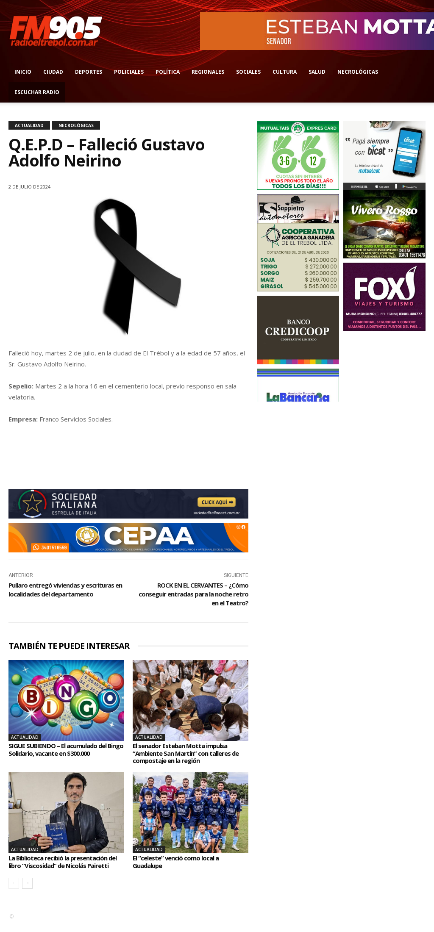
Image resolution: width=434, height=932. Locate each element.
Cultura (285, 71)
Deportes (88, 71)
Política (168, 71)
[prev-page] (13, 890)
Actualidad (29, 125)
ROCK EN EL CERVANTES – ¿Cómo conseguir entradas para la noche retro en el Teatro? (193, 594)
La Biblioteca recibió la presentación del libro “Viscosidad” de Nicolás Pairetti (62, 865)
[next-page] (27, 890)
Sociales (248, 71)
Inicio (22, 71)
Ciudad (53, 71)
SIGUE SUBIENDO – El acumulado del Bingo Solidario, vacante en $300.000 (62, 749)
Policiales (129, 71)
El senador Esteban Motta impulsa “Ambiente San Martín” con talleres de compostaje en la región (190, 753)
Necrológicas (357, 71)
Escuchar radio (36, 92)
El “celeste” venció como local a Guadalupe (179, 861)
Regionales (208, 71)
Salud (317, 71)
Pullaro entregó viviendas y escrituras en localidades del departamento (65, 589)
